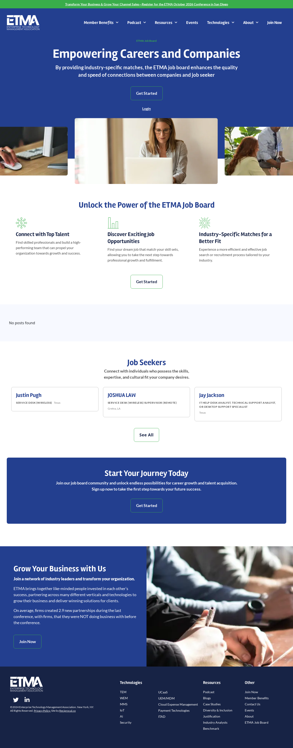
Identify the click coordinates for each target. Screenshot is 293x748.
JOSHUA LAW (122, 395)
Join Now (274, 22)
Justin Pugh (28, 395)
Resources (166, 22)
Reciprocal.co (67, 710)
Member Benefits (101, 22)
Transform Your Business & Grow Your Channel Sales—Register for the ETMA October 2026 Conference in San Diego (146, 4)
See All (147, 435)
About (250, 22)
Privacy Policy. (42, 710)
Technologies (220, 22)
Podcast (136, 22)
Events (192, 22)
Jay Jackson (211, 395)
